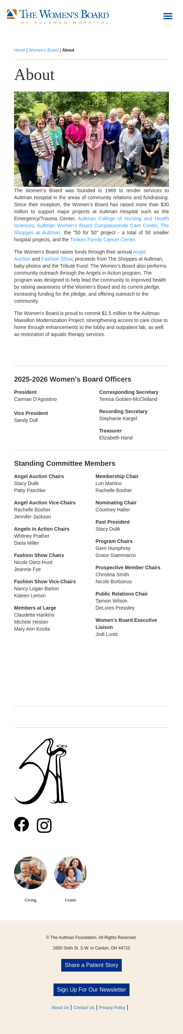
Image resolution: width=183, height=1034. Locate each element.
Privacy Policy (112, 1007)
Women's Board (44, 50)
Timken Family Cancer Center (102, 239)
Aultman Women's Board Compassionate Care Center (97, 225)
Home (19, 50)
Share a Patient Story (91, 965)
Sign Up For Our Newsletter (91, 990)
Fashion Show (57, 259)
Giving (30, 900)
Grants (70, 900)
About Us (60, 1007)
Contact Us (84, 1007)
